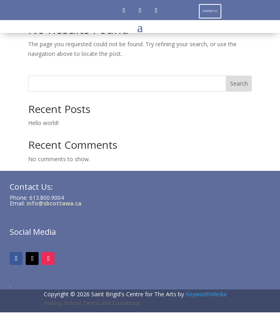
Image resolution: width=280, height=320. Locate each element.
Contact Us (210, 11)
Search (239, 83)
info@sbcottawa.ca (54, 203)
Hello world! (43, 123)
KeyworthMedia (206, 294)
